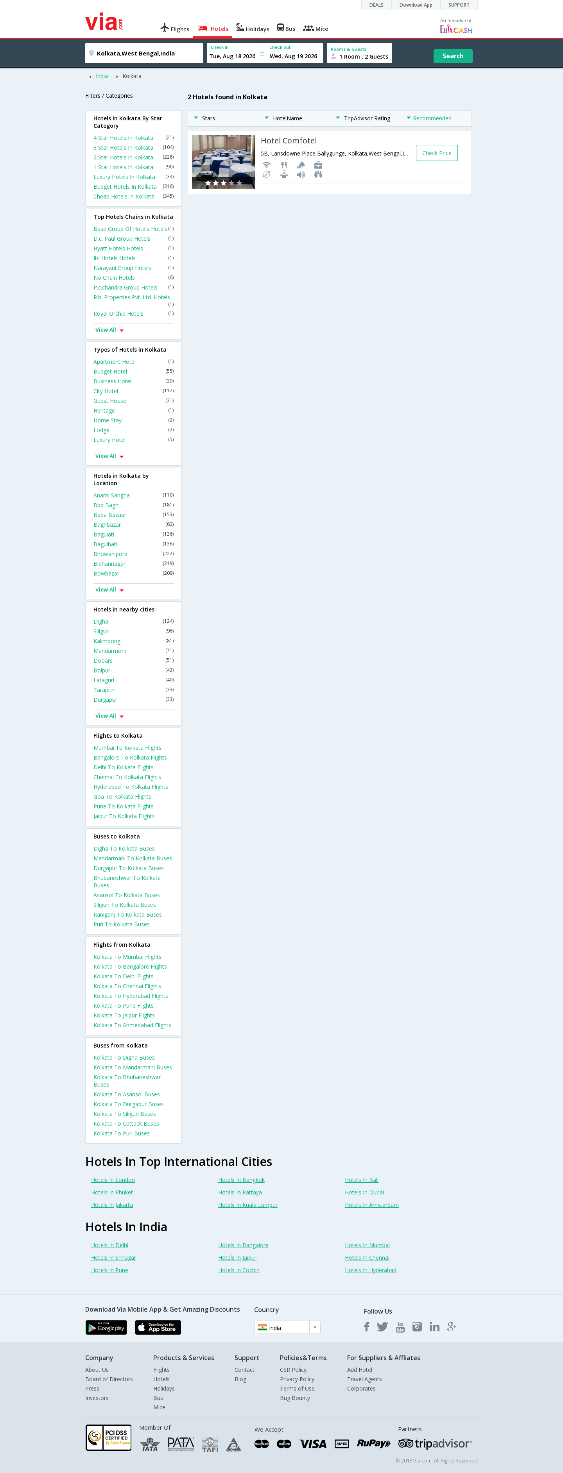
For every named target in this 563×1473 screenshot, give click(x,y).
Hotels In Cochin (239, 1270)
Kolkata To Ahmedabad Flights (132, 1025)
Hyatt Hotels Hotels (133, 248)
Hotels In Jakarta (112, 1204)
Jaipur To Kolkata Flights (124, 816)
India (102, 76)
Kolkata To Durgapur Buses (128, 1104)
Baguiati (133, 534)
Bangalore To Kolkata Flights (130, 757)
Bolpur (133, 670)
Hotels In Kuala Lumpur (248, 1204)
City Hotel (133, 391)
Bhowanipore (133, 554)
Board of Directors (109, 1379)
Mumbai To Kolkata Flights (127, 747)
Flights (161, 1369)
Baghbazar (133, 524)
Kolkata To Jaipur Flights (124, 1015)
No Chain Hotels (133, 277)
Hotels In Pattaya (240, 1192)
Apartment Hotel (133, 361)
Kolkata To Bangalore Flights (130, 966)
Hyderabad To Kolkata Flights (130, 786)
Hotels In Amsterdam (372, 1204)
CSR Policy (293, 1369)
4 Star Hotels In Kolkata (133, 137)
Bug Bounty (295, 1397)
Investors (97, 1397)
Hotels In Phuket (112, 1192)
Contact (245, 1369)
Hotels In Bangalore (243, 1245)
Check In (220, 47)
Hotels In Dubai (364, 1192)
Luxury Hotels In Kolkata (133, 177)
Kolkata (132, 76)
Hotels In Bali (361, 1179)
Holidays (164, 1388)
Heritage (133, 410)
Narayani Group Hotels (133, 268)
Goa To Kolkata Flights (122, 796)
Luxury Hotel (133, 439)
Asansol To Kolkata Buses (126, 895)
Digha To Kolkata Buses (124, 848)
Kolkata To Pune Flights (123, 1005)
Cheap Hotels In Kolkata (133, 196)
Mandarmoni (133, 650)
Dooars (133, 660)
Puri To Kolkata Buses (121, 924)
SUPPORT (459, 5)
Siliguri (133, 631)
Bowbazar (133, 573)
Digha (133, 621)
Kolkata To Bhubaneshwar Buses (127, 1080)
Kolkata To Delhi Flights (123, 976)
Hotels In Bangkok (241, 1179)
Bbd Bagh (133, 505)
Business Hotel (133, 381)
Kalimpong (133, 641)
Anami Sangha (133, 495)
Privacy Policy (297, 1379)
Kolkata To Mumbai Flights (127, 956)
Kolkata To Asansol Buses (126, 1094)
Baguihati (133, 544)
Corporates (361, 1388)
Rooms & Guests (348, 49)
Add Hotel (359, 1369)
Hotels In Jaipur (237, 1257)
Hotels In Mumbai (367, 1245)
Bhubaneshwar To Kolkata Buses (127, 881)
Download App (416, 5)
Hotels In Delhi (109, 1245)
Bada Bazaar (133, 514)
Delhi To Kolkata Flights (123, 767)
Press (92, 1388)
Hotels (161, 1379)
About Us (97, 1369)
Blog (240, 1379)
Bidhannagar (133, 563)
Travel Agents (364, 1379)
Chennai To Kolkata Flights (127, 777)
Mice (159, 1407)
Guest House (133, 400)
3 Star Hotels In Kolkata (133, 147)
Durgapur (133, 699)
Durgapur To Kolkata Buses (128, 868)
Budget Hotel (133, 371)
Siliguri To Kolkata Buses (124, 904)
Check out (279, 47)
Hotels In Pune (109, 1270)
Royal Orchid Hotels (133, 313)
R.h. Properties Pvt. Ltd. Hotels (133, 300)
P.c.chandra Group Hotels (133, 287)
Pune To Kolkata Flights (123, 806)
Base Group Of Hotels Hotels (133, 228)
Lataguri (133, 680)
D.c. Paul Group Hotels (133, 238)
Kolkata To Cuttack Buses (126, 1123)
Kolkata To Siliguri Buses (124, 1113)
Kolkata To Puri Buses (121, 1133)
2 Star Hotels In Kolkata (133, 157)
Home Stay (133, 420)
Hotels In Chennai (367, 1257)
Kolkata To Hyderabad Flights (130, 995)
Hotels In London (113, 1179)
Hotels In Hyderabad (370, 1270)
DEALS (376, 5)
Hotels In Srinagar (113, 1257)
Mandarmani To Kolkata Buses (132, 858)
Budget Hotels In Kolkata (133, 186)
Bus (158, 1397)
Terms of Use (297, 1388)
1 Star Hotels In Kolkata (133, 167)
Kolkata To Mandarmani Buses (132, 1067)
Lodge (133, 430)
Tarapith (133, 690)
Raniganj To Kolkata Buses (127, 914)
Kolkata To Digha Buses (124, 1057)
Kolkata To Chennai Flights (127, 986)
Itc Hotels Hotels (133, 258)
